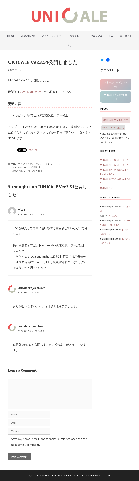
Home (10, 35)
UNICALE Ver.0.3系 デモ (113, 127)
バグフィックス (26, 163)
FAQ (111, 35)
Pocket (32, 150)
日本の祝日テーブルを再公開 (27, 170)
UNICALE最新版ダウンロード (115, 96)
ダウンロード (77, 35)
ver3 (14, 163)
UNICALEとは (28, 35)
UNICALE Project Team (97, 475)
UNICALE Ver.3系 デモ (115, 120)
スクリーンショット (52, 35)
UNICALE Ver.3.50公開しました (28, 167)
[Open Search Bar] (69, 45)
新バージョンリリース (48, 163)
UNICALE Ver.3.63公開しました (114, 159)
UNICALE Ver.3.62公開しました (114, 164)
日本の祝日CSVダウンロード (115, 84)
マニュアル (96, 35)
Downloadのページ (31, 92)
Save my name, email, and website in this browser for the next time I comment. (49, 441)
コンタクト (126, 35)
